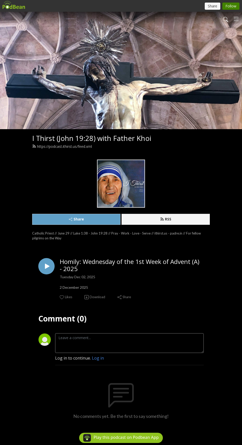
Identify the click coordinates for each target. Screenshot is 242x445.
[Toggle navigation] (236, 19)
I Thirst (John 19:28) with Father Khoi (91, 138)
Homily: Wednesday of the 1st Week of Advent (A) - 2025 (129, 265)
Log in (98, 358)
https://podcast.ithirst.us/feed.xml (62, 146)
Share (76, 219)
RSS (165, 219)
